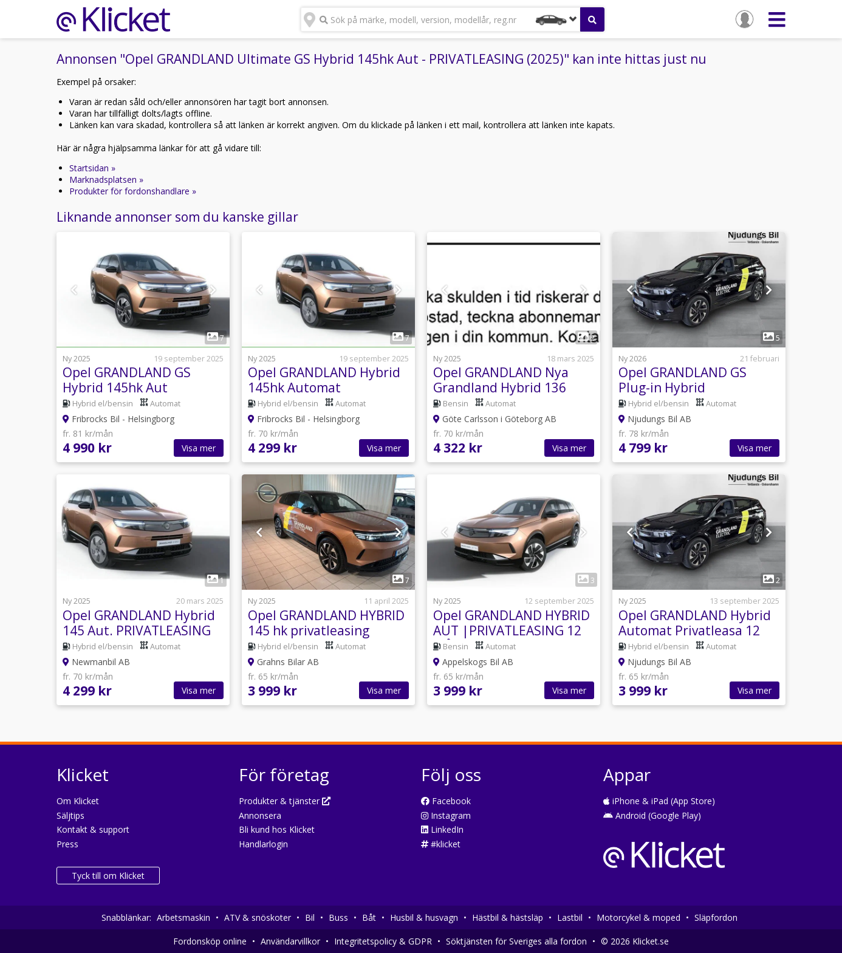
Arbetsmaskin (183, 917)
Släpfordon (716, 917)
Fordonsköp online (210, 941)
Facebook (446, 801)
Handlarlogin (263, 844)
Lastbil (570, 917)
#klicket (440, 844)
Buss (338, 917)
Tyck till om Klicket (108, 875)
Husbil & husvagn (424, 917)
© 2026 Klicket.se (635, 941)
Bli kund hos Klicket (277, 829)
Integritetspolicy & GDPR (383, 941)
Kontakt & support (92, 829)
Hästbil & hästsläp (507, 917)
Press (67, 844)
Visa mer (199, 448)
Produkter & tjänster (284, 801)
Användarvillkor (290, 941)
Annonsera (260, 815)
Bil (310, 917)
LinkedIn (442, 829)
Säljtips (70, 815)
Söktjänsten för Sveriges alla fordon (516, 941)
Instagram (446, 815)
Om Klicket (77, 801)
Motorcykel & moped (638, 917)
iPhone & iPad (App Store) (659, 801)
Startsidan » (92, 168)
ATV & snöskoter (257, 917)
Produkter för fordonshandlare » (132, 191)
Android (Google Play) (652, 815)
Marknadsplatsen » (106, 179)
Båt (369, 917)
